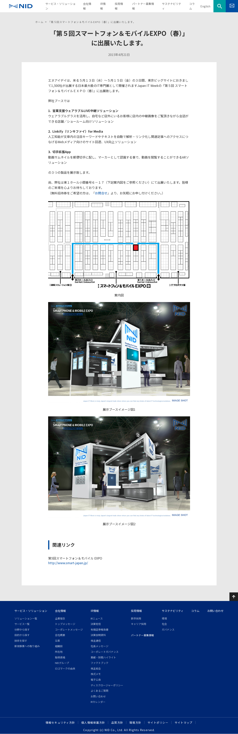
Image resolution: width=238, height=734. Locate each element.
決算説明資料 (98, 635)
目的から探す (22, 635)
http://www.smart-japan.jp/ (68, 562)
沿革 (57, 640)
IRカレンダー (98, 702)
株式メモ (96, 674)
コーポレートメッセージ (69, 629)
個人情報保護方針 (93, 722)
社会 (164, 624)
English (205, 6)
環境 (164, 618)
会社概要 (60, 635)
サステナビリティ (172, 611)
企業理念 (60, 618)
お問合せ (101, 193)
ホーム (39, 22)
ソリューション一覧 (25, 618)
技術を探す (20, 640)
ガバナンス (168, 629)
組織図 (59, 646)
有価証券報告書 (99, 629)
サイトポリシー (158, 722)
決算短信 (96, 624)
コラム (195, 611)
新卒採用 (136, 618)
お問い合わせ (98, 696)
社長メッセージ (99, 646)
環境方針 (135, 722)
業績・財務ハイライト (103, 657)
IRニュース (97, 618)
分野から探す (22, 629)
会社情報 (60, 611)
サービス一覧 (22, 624)
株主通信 (96, 640)
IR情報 (95, 611)
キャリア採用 (138, 624)
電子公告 (96, 679)
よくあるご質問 (99, 691)
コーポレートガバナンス (105, 652)
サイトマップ (184, 722)
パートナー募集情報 (142, 635)
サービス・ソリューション (30, 611)
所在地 (59, 652)
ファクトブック (99, 663)
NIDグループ (62, 663)
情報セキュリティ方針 (60, 722)
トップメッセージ (65, 624)
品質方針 (117, 722)
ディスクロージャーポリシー (107, 685)
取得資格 (60, 657)
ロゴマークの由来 (65, 668)
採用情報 (136, 611)
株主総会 (96, 668)
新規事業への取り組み (27, 646)
